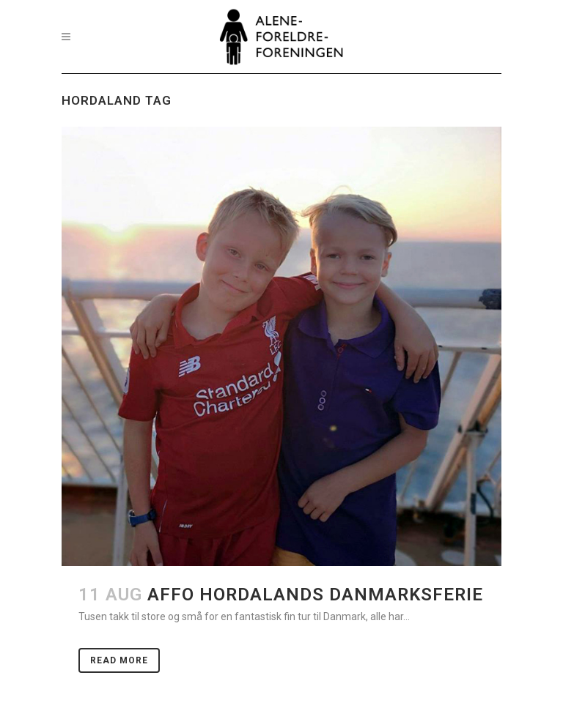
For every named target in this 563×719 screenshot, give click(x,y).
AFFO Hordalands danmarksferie (315, 594)
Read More (119, 660)
